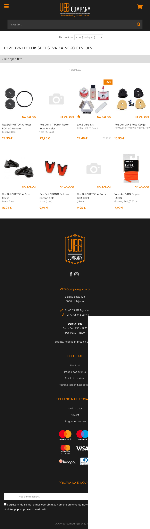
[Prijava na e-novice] (142, 496)
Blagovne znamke (75, 421)
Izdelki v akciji (75, 408)
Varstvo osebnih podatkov (75, 384)
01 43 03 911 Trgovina (77, 310)
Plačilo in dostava (75, 378)
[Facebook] (72, 274)
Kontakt (75, 365)
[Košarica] (139, 7)
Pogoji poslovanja (75, 371)
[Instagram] (77, 274)
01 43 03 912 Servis (78, 314)
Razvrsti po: (66, 37)
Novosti (75, 414)
